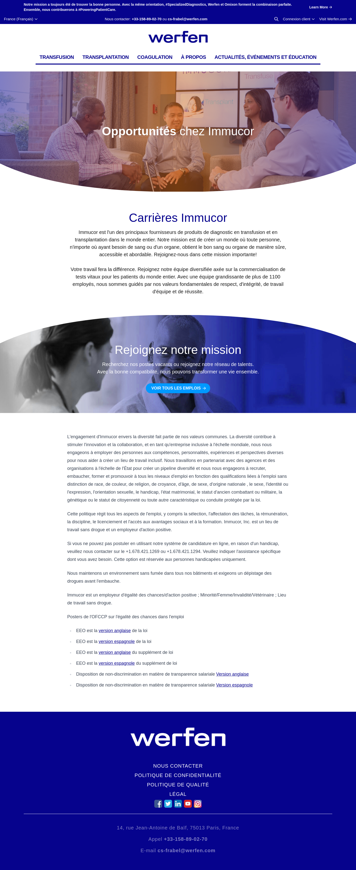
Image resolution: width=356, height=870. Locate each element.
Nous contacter (178, 766)
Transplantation (105, 57)
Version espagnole (234, 685)
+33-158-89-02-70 (147, 19)
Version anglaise (232, 674)
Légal (177, 794)
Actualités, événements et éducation (265, 57)
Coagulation (154, 57)
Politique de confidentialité (177, 775)
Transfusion (57, 57)
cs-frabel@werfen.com (187, 19)
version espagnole (117, 641)
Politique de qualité (178, 784)
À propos (193, 57)
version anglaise (115, 630)
